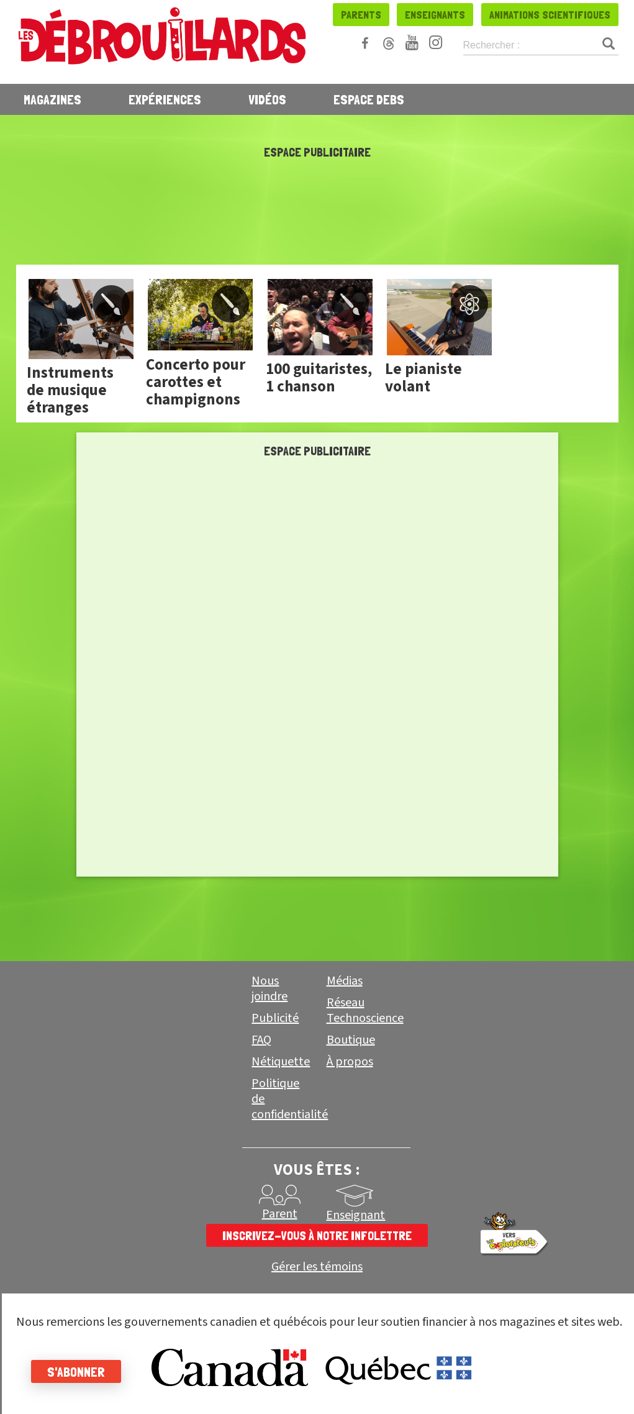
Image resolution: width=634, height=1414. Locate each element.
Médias (345, 981)
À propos (350, 1061)
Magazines (52, 99)
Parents (361, 14)
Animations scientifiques (549, 14)
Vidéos (267, 99)
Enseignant (355, 1215)
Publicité (275, 1018)
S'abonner (76, 1372)
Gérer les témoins (317, 1267)
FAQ (261, 1040)
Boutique (351, 1040)
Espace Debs (368, 99)
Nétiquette (280, 1061)
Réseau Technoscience (365, 1010)
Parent (279, 1214)
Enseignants (435, 14)
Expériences (165, 99)
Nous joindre (269, 988)
